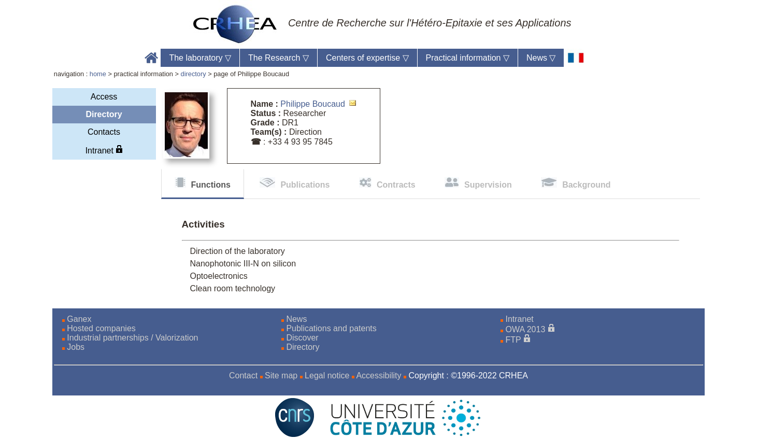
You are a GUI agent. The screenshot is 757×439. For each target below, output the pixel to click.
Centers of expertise (367, 57)
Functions (211, 184)
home (98, 74)
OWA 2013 (526, 329)
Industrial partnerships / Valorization (132, 337)
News (540, 57)
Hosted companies (101, 328)
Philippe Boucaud (312, 104)
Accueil (151, 58)
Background (586, 184)
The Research (278, 57)
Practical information (467, 57)
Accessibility (378, 375)
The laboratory (200, 57)
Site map (281, 375)
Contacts (104, 132)
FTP (513, 339)
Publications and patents (331, 328)
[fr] (576, 58)
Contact (243, 375)
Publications (305, 184)
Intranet (104, 150)
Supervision (488, 184)
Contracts (396, 184)
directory (193, 74)
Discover (302, 337)
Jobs (75, 347)
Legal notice (327, 375)
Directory (103, 114)
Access (104, 96)
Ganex (79, 319)
